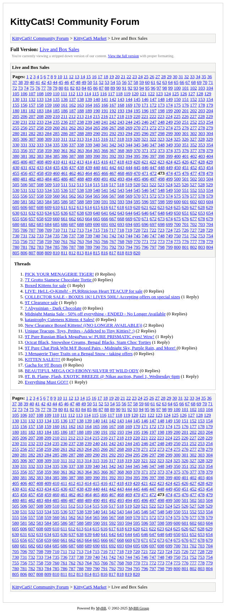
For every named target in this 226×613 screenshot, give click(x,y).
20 (117, 76)
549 (169, 190)
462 (72, 173)
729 (209, 230)
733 (40, 235)
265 (96, 127)
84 (84, 88)
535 (56, 190)
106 (24, 93)
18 (106, 76)
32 (186, 76)
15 (88, 76)
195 (136, 110)
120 (135, 93)
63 (164, 82)
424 (169, 161)
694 (129, 224)
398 (161, 156)
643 (121, 213)
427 (193, 161)
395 (136, 156)
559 (48, 196)
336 (64, 144)
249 (169, 122)
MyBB (101, 608)
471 (145, 173)
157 (32, 105)
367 (112, 150)
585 (56, 201)
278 (201, 127)
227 (193, 116)
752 (193, 235)
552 (193, 190)
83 (78, 88)
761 (64, 241)
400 (177, 156)
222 (152, 116)
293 (121, 133)
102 (193, 88)
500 (177, 178)
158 (40, 105)
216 (104, 116)
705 (16, 230)
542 (112, 190)
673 (161, 218)
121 (143, 93)
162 (72, 105)
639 (88, 213)
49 (84, 82)
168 (121, 105)
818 (120, 252)
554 (209, 190)
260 (56, 127)
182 (32, 110)
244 (129, 122)
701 (185, 224)
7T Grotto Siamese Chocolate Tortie (59, 279)
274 (169, 127)
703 (201, 224)
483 (40, 178)
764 (88, 241)
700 (177, 224)
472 (153, 173)
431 (24, 167)
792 (112, 247)
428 (201, 161)
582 (32, 201)
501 (185, 178)
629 (209, 207)
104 (209, 88)
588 (80, 201)
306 (24, 139)
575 (177, 196)
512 (72, 184)
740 (96, 235)
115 (95, 93)
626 (185, 207)
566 (104, 196)
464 (88, 173)
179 (209, 105)
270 (136, 127)
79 (55, 88)
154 (209, 99)
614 (88, 207)
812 (72, 252)
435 (56, 167)
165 (96, 105)
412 (72, 161)
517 (112, 184)
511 (64, 184)
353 (201, 144)
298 (161, 133)
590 (96, 201)
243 (121, 122)
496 (145, 178)
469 (129, 173)
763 (80, 241)
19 (111, 76)
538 (80, 190)
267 (112, 127)
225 (177, 116)
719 (128, 230)
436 (64, 167)
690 (96, 224)
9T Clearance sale (41, 302)
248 (161, 122)
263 (80, 127)
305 (16, 139)
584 (48, 201)
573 (161, 196)
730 (16, 235)
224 (169, 116)
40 (32, 82)
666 (104, 218)
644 (129, 213)
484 (48, 178)
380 (16, 156)
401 (185, 156)
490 (96, 178)
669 (129, 218)
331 (24, 144)
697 (153, 224)
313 (80, 139)
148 (161, 99)
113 (79, 93)
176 (185, 105)
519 (128, 184)
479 (209, 173)
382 (32, 156)
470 (136, 173)
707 (32, 230)
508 (40, 184)
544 (129, 190)
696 (145, 224)
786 (64, 247)
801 (185, 247)
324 (169, 139)
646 (145, 213)
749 (169, 235)
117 (111, 93)
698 (161, 224)
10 (59, 76)
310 (56, 139)
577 (193, 196)
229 (209, 116)
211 (64, 116)
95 (147, 88)
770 (136, 241)
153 (201, 99)
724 (169, 230)
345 (136, 144)
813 (80, 252)
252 (193, 122)
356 (24, 150)
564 (88, 196)
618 (120, 207)
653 (201, 213)
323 (161, 139)
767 (112, 241)
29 (169, 76)
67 (188, 82)
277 (193, 127)
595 (136, 201)
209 (48, 116)
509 (48, 184)
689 (88, 224)
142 (112, 99)
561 (64, 196)
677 (193, 218)
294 (129, 133)
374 (169, 150)
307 (32, 139)
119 (127, 93)
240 (96, 122)
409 (48, 161)
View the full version (123, 56)
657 (32, 218)
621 (145, 207)
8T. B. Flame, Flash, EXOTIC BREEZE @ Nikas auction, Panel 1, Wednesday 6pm (102, 376)
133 (40, 99)
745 (136, 235)
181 (24, 110)
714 (88, 230)
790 (96, 247)
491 (104, 178)
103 (201, 88)
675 (177, 218)
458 (40, 173)
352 (193, 144)
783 (40, 247)
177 (193, 105)
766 (104, 241)
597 (153, 201)
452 (193, 167)
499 (169, 178)
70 (205, 82)
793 (121, 247)
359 (48, 150)
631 (24, 213)
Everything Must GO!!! (46, 382)
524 (169, 184)
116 (103, 93)
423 (161, 161)
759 (48, 241)
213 (80, 116)
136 (64, 99)
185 (56, 110)
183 (40, 110)
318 (120, 139)
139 (88, 99)
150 (177, 99)
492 (112, 178)
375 (177, 150)
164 (88, 105)
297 (153, 133)
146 (145, 99)
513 (80, 184)
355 (16, 150)
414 (88, 161)
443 (121, 167)
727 (193, 230)
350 (177, 144)
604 (209, 201)
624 (169, 207)
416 (104, 161)
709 (48, 230)
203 (201, 110)
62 (158, 82)
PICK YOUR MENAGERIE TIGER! (59, 274)
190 (96, 110)
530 (16, 190)
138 (80, 99)
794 (129, 247)
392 (112, 156)
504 (209, 178)
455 (16, 173)
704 (209, 224)
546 (145, 190)
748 (161, 235)
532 (32, 190)
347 (153, 144)
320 (136, 139)
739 (88, 235)
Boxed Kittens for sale (45, 285)
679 (209, 218)
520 (136, 184)
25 (146, 76)
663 (80, 218)
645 (136, 213)
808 (40, 252)
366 (104, 150)
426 (185, 161)
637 (72, 213)
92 (130, 88)
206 (24, 116)
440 (96, 167)
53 (107, 82)
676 (185, 218)
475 (177, 173)
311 (64, 139)
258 (40, 127)
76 (37, 88)
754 (209, 235)
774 (169, 241)
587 (72, 201)
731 (24, 235)
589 (88, 201)
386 (64, 156)
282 (32, 133)
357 (32, 150)
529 (209, 184)
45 (61, 82)
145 (136, 99)
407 (32, 161)
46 (66, 82)
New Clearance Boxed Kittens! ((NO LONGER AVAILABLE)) (83, 325)
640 (96, 213)
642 (112, 213)
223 (161, 116)
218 (120, 116)
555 (16, 196)
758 (40, 241)
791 (104, 247)
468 (121, 173)
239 (88, 122)
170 (136, 105)
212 (72, 116)
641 (104, 213)
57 (130, 82)
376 (185, 150)
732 (32, 235)
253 (201, 122)
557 (32, 196)
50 (89, 82)
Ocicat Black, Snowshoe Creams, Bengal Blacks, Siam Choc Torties (88, 342)
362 (72, 150)
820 (136, 252)
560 (56, 196)
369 (129, 150)
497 (153, 178)
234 (48, 122)
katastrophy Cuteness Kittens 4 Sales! (59, 319)
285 (56, 133)
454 (209, 167)
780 (16, 247)
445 (136, 167)
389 (88, 156)
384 (48, 156)
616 (104, 207)
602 (193, 201)
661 (64, 218)
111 (64, 93)
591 (104, 201)
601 (185, 201)
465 (96, 173)
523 (161, 184)
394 (129, 156)
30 (175, 76)
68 (193, 82)
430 (16, 167)
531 (24, 190)
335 (56, 144)
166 (104, 105)
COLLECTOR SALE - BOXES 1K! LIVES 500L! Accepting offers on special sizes (102, 296)
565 (96, 196)
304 (209, 133)
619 (128, 207)
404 (209, 156)
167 (112, 105)
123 (159, 93)
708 (40, 230)
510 (56, 184)
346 (145, 144)
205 (16, 116)
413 (80, 161)
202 (193, 110)
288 (80, 133)
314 (88, 139)
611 (64, 207)
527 (193, 184)
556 (24, 196)
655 (16, 218)
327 (193, 139)
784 (48, 247)
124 (167, 93)
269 (129, 127)
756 (24, 241)
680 (16, 224)
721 (145, 230)
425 (177, 161)
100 (177, 88)
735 (56, 235)
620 (136, 207)
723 (161, 230)
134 (48, 99)
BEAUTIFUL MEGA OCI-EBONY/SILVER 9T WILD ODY (82, 370)
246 (145, 122)
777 (193, 241)
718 (120, 230)
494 (129, 178)
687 (72, 224)
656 (24, 218)
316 (104, 139)
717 (112, 230)
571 (145, 196)
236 (64, 122)
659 (48, 218)
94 (141, 88)
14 (83, 76)
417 (112, 161)
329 (209, 139)
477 (193, 173)
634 (48, 213)
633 (40, 213)
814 (88, 252)
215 (96, 116)
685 (56, 224)
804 (209, 247)
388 (80, 156)
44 (55, 82)
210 (56, 116)
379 (209, 150)
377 (193, 150)
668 (121, 218)
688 (80, 224)
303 (201, 133)
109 (48, 93)
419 (128, 161)
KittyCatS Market (89, 38)
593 (121, 201)
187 (72, 110)
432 (32, 167)
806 (24, 252)
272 (153, 127)
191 (104, 110)
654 (209, 213)
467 (112, 173)
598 (161, 201)
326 (185, 139)
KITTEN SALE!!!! (42, 359)
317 (112, 139)
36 (209, 76)
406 (24, 161)
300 (177, 133)
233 (40, 122)
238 (80, 122)
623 (161, 207)
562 (72, 196)
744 (129, 235)
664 (88, 218)
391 (104, 156)
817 (112, 252)
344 (129, 144)
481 (24, 178)
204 (209, 110)
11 (65, 76)
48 (78, 82)
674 (169, 218)
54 (112, 82)
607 (32, 207)
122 (151, 93)
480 (16, 178)
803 (201, 247)
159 (48, 105)
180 (16, 110)
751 (185, 235)
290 (96, 133)
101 (185, 88)
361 (64, 150)
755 (16, 241)
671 (145, 218)
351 (185, 144)
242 (112, 122)
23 (134, 76)
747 (153, 235)
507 (32, 184)
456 (24, 173)
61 (153, 82)
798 (161, 247)
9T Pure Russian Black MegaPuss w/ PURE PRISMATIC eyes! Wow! (89, 336)
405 (16, 161)
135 (56, 99)
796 (145, 247)
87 (101, 88)
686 (64, 224)
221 (145, 116)
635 (56, 213)
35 (204, 76)
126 (183, 93)
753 (201, 235)
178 (201, 105)
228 (201, 116)
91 (124, 88)
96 (153, 88)
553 (201, 190)
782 (32, 247)
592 (112, 201)
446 (145, 167)
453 (201, 167)
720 (136, 230)
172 (153, 105)
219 (128, 116)
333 (40, 144)
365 (96, 150)
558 (40, 196)
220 (136, 116)
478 (201, 173)
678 (201, 218)
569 (129, 196)
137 (72, 99)
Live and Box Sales (59, 49)
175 (177, 105)
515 (96, 184)
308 (40, 139)
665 (96, 218)
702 (193, 224)
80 (61, 88)
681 (24, 224)
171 (145, 105)
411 (64, 161)
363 (80, 150)
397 (153, 156)
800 (177, 247)
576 (185, 196)
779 (209, 241)
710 (56, 230)
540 (96, 190)
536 (64, 190)
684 (48, 224)
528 (201, 184)
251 (185, 122)
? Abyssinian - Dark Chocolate (53, 308)
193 (121, 110)
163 (80, 105)
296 (145, 133)
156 (24, 105)
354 (209, 144)
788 (80, 247)
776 (185, 241)
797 (153, 247)
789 (88, 247)
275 (177, 127)
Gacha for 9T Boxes (43, 365)
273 (161, 127)
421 (145, 161)
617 (112, 207)
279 (209, 127)
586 (64, 201)
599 (169, 201)
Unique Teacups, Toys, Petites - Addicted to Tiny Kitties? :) (79, 330)
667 (112, 218)
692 (112, 224)
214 (88, 116)
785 (56, 247)
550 (177, 190)
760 (56, 241)
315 (96, 139)
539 (88, 190)
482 (32, 178)
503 (201, 178)
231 (24, 122)
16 (94, 76)
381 (24, 156)
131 (24, 99)
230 (16, 122)
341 (104, 144)
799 (169, 247)
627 (193, 207)
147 (153, 99)
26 (152, 76)
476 (185, 173)
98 (164, 88)
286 (64, 133)
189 (88, 110)
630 (16, 213)
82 (72, 88)
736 (64, 235)
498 (161, 178)
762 (72, 241)
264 (88, 127)
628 (201, 207)
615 (96, 207)
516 (104, 184)
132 (32, 99)
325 (177, 139)
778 (201, 241)
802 (193, 247)
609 (48, 207)
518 (120, 184)
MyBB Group (138, 608)
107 (32, 93)
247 (153, 122)
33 (192, 76)
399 (169, 156)
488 (80, 178)
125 (175, 93)
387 (72, 156)
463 (80, 173)
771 (145, 241)
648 (161, 213)
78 (49, 88)
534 (48, 190)
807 (32, 252)
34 (198, 76)
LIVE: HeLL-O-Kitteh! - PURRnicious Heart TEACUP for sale (84, 291)
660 (56, 218)
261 (64, 127)
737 (72, 235)
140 (96, 99)
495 (136, 178)
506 (24, 184)
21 (123, 76)
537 (72, 190)
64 (170, 82)
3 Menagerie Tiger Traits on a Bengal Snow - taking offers (79, 353)
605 (16, 207)
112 (71, 93)
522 (152, 184)
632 (32, 213)
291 (104, 133)
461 (64, 173)
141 (104, 99)
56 (124, 82)
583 (40, 201)
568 (121, 196)
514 (88, 184)
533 (40, 190)
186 (64, 110)
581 (24, 201)
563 (80, 196)
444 (129, 167)
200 (177, 110)
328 (201, 139)
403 (201, 156)
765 (96, 241)
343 (121, 144)
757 (32, 241)
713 (80, 230)
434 (48, 167)
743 (121, 235)
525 (177, 184)
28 (163, 76)
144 (129, 99)
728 (201, 230)
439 (88, 167)
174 (169, 105)
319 (128, 139)
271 (145, 127)
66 (182, 82)
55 (118, 82)
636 (64, 213)
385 (56, 156)
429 (209, 161)
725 (177, 230)
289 (88, 133)
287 (72, 133)
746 (145, 235)
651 (185, 213)
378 (201, 150)
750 (177, 235)
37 (14, 82)
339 (88, 144)
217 (112, 116)
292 (112, 133)
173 (161, 105)
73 (20, 88)
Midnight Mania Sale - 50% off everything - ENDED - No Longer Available (95, 313)
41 (37, 82)
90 (118, 88)
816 (104, 252)
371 (145, 150)
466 (104, 173)
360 (56, 150)
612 (72, 207)
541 (104, 190)
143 (121, 99)
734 (48, 235)
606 (24, 207)
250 (177, 122)
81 (66, 88)
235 (56, 122)
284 (48, 133)
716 (104, 230)
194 (129, 110)
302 (193, 133)
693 (121, 224)
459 (48, 173)
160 (56, 105)
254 (209, 122)
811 (64, 252)
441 (104, 167)
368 (121, 150)
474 (169, 173)
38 (20, 82)
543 (121, 190)
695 (136, 224)
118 (119, 93)
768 (121, 241)
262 (72, 127)
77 (43, 88)
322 (152, 139)
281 (24, 133)
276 (185, 127)
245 (136, 122)
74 (26, 88)
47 (72, 82)
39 (26, 82)
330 (16, 144)
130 (16, 99)
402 (193, 156)
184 (48, 110)
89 (112, 88)
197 (153, 110)
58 (135, 82)
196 (145, 110)
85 (89, 88)
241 (104, 122)
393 (121, 156)
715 (96, 230)
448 (161, 167)
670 (136, 218)
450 (177, 167)
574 (169, 196)
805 (16, 252)
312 (72, 139)
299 (169, 133)
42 (43, 82)
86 (95, 88)
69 (199, 82)
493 (121, 178)
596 (145, 201)
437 (72, 167)
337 (72, 144)
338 (80, 144)
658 (40, 218)
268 (121, 127)
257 (32, 127)
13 (77, 76)
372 (153, 150)
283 (40, 133)
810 (56, 252)
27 (157, 76)
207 (32, 116)
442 (112, 167)
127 (191, 93)
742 (112, 235)
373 (161, 150)
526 (185, 184)
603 (201, 201)
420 (136, 161)
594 (129, 201)
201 (185, 110)
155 (16, 105)
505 (16, 184)
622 (152, 207)
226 (185, 116)
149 (169, 99)
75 (32, 88)
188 (80, 110)
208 (40, 116)
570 (136, 196)
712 (72, 230)
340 (96, 144)
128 (199, 93)
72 (14, 88)
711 (64, 230)
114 (87, 93)
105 (16, 93)
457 (32, 173)
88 (107, 88)
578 (201, 196)
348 (161, 144)
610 (56, 207)
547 (153, 190)
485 (56, 178)
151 (185, 99)
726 (185, 230)
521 (145, 184)
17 (100, 76)
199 (169, 110)
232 (32, 122)
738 (80, 235)
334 (48, 144)
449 (169, 167)
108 (40, 93)
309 (48, 139)
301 (185, 133)
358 (40, 150)
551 (185, 190)
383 (40, 156)
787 (72, 247)
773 (161, 241)
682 (32, 224)
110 (56, 93)
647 (153, 213)
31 (180, 76)
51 (95, 82)
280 (16, 133)
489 (88, 178)
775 (177, 241)
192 (112, 110)
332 (32, 144)
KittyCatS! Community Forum (74, 21)
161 (64, 105)
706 (24, 230)
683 (40, 224)
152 (193, 99)
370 (136, 150)
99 (170, 88)
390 (96, 156)
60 (147, 82)
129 (207, 93)
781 (24, 247)
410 (56, 161)
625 (177, 207)
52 (101, 82)
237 (72, 122)
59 (141, 82)
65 (176, 82)
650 (177, 213)
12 (71, 76)
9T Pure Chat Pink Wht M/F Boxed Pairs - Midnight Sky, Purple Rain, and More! (101, 348)
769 (129, 241)
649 (169, 213)
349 (169, 144)
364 (88, 150)
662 (72, 218)
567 (112, 196)
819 (128, 252)
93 (135, 88)
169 (129, 105)
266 (104, 127)
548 (161, 190)
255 (16, 127)
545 (136, 190)
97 (158, 88)
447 (153, 167)
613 (80, 207)
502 (193, 178)
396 (145, 156)
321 (145, 139)
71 (211, 82)
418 (120, 161)
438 (80, 167)
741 (104, 235)
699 (169, 224)
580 (16, 201)
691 (104, 224)
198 (161, 110)
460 (56, 173)
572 (153, 196)
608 (40, 207)
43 (49, 82)
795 (136, 247)
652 (193, 213)
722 (152, 230)
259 (48, 127)
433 (40, 167)
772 (153, 241)
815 (96, 252)
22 (129, 76)
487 (72, 178)
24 (140, 76)
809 (48, 252)
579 (209, 196)
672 (153, 218)
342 (112, 144)
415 (96, 161)
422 (152, 161)
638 (80, 213)
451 (185, 167)
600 (177, 201)
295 (136, 133)
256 (24, 127)
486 (64, 178)
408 (40, 161)
